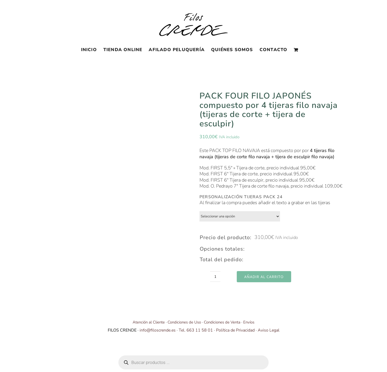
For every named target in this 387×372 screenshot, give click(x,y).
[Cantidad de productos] (215, 276)
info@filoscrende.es (158, 330)
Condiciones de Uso (184, 322)
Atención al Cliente (149, 322)
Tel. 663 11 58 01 (196, 330)
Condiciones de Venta (222, 322)
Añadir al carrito (264, 276)
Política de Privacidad (235, 330)
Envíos (248, 322)
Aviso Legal (269, 330)
